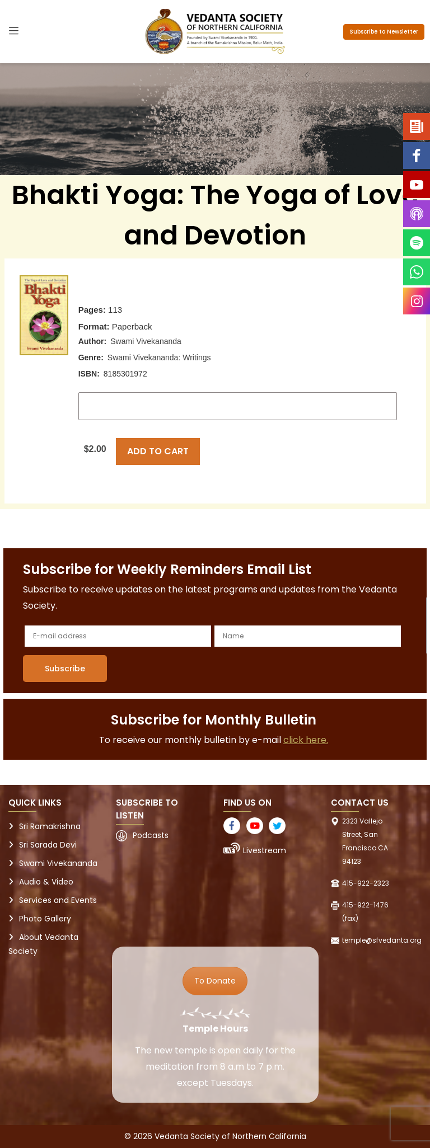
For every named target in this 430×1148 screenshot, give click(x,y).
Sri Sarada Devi (48, 844)
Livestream (264, 850)
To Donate (215, 980)
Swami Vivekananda (145, 341)
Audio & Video (46, 881)
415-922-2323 (365, 883)
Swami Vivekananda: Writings (159, 357)
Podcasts (151, 835)
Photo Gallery (45, 918)
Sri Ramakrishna (50, 826)
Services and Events (58, 900)
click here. (305, 739)
